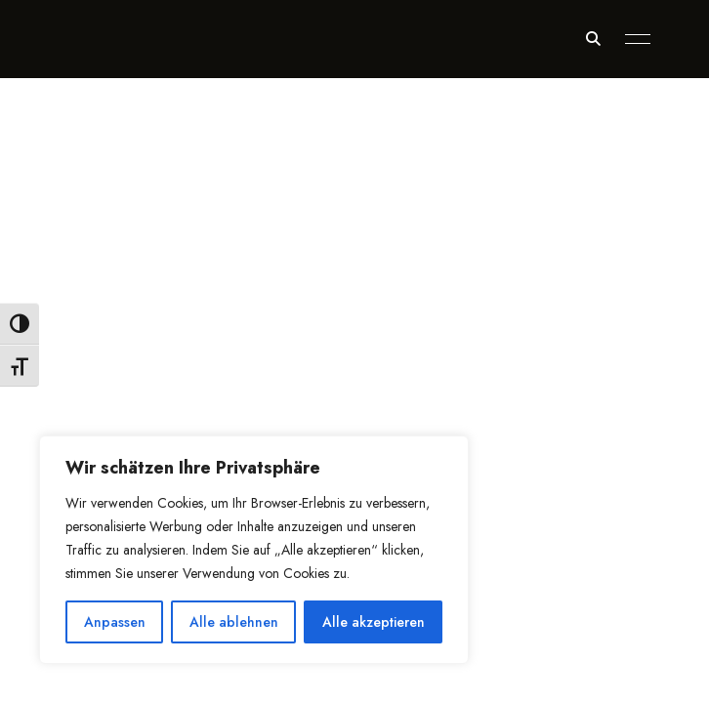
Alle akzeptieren (373, 622)
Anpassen (115, 622)
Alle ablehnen (233, 622)
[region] (254, 549)
